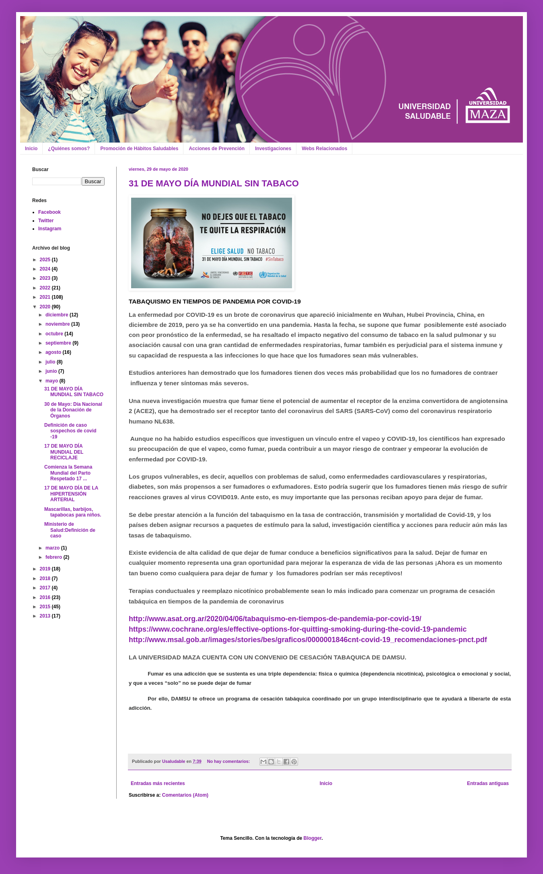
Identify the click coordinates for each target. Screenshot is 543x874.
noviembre (58, 324)
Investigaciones (273, 148)
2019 (46, 569)
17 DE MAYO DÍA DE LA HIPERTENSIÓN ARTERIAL (71, 493)
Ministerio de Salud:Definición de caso (69, 530)
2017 (46, 588)
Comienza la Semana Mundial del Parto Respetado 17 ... (68, 472)
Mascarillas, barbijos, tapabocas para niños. (72, 512)
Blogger (313, 838)
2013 (46, 616)
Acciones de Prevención (217, 148)
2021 (46, 297)
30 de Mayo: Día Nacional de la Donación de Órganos (73, 410)
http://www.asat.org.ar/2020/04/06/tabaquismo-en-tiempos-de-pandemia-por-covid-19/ (275, 619)
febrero (54, 557)
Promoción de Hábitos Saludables (139, 148)
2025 (46, 259)
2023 (46, 278)
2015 (46, 607)
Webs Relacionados (324, 148)
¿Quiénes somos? (69, 148)
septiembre (58, 343)
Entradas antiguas (488, 783)
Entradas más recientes (158, 783)
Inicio (31, 148)
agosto (54, 352)
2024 (46, 269)
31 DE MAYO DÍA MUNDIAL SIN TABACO (214, 183)
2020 (46, 307)
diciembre (57, 315)
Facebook (49, 212)
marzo (53, 548)
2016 (46, 597)
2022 (46, 288)
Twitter (45, 220)
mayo (52, 381)
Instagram (49, 228)
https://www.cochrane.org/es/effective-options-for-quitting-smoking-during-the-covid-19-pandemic (298, 629)
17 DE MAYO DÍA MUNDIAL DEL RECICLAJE (63, 452)
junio (51, 371)
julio (51, 362)
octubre (54, 334)
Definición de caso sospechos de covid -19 (70, 431)
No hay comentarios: (229, 761)
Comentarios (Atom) (185, 795)
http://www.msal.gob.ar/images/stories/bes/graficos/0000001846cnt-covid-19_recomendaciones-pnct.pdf (308, 640)
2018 (46, 578)
